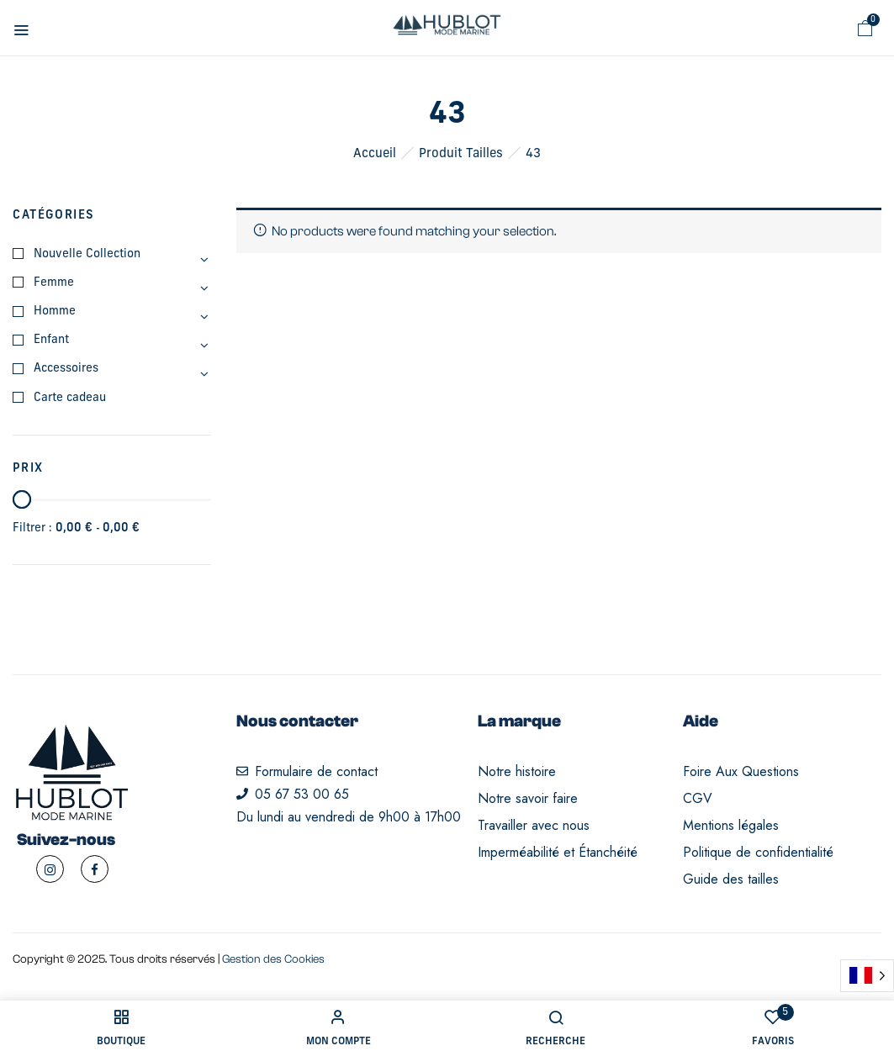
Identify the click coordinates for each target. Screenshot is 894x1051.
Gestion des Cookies (273, 959)
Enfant (51, 340)
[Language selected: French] (867, 975)
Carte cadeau (70, 398)
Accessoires (66, 368)
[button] (865, 28)
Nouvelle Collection (87, 254)
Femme (54, 283)
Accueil (374, 154)
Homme (55, 311)
